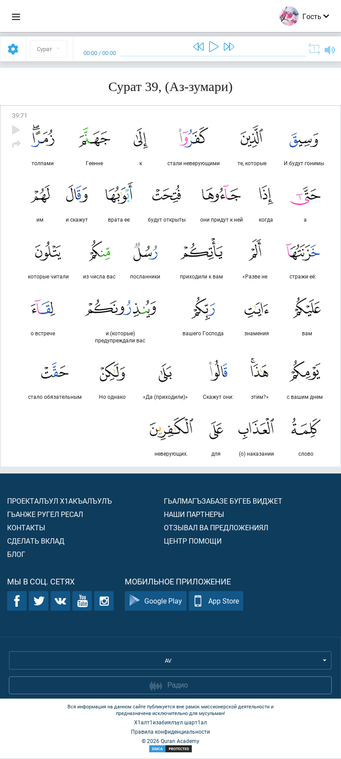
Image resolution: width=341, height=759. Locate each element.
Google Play (155, 602)
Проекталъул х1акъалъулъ (59, 501)
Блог (16, 555)
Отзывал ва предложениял (216, 528)
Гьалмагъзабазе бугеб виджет (223, 501)
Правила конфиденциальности (170, 732)
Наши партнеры (194, 515)
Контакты (26, 528)
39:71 (20, 115)
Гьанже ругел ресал (45, 515)
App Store (216, 602)
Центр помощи (193, 541)
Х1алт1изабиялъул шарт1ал (170, 723)
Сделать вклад (35, 541)
